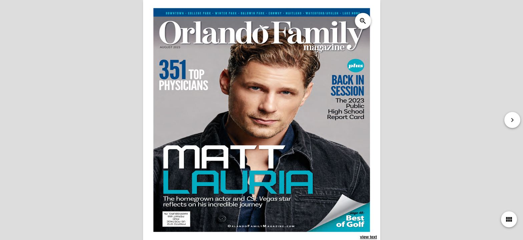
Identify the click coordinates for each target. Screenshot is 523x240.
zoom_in (363, 21)
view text (368, 237)
